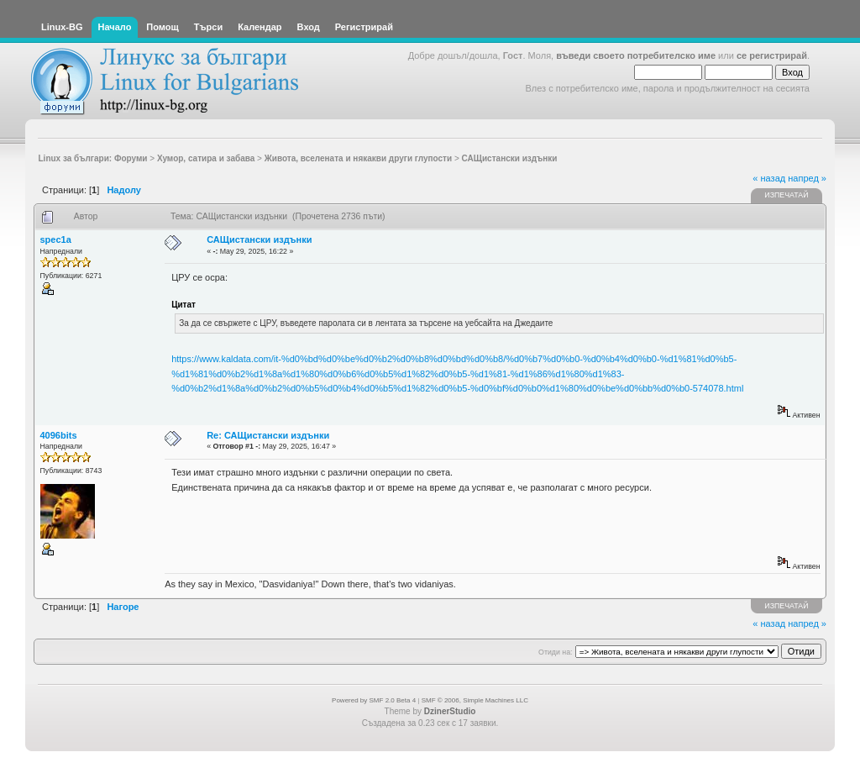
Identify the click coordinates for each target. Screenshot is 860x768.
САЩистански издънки (259, 239)
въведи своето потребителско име (636, 55)
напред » (807, 178)
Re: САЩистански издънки (268, 435)
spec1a (55, 239)
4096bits (58, 435)
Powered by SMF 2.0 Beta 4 (374, 700)
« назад (768, 178)
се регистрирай (772, 55)
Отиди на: (555, 652)
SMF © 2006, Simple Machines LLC (475, 700)
